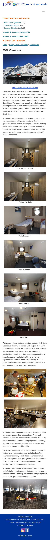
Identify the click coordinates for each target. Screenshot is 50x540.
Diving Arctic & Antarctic (18, 45)
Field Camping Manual (12, 23)
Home (5, 45)
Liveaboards (34, 45)
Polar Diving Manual (11, 25)
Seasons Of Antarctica (12, 28)
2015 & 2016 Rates (25, 88)
